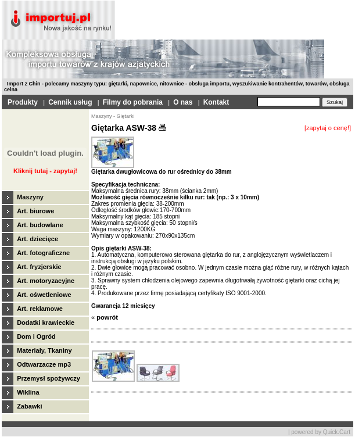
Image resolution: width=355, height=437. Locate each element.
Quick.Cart (336, 432)
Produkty (23, 102)
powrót (107, 317)
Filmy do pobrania (133, 102)
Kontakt (216, 102)
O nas (182, 102)
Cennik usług (70, 102)
